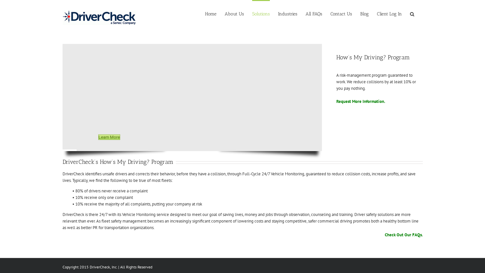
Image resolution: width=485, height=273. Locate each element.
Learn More (109, 137)
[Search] (412, 13)
